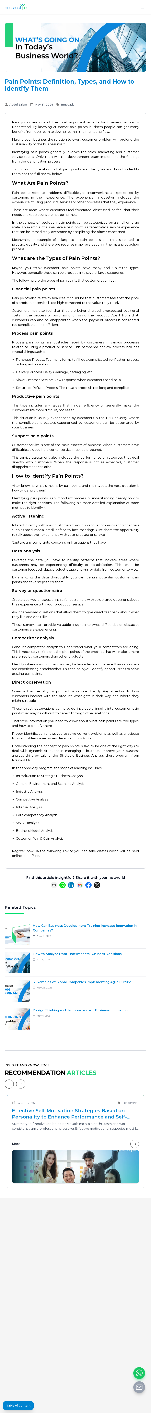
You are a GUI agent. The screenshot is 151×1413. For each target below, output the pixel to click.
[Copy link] (54, 885)
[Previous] (9, 1084)
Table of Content (18, 1405)
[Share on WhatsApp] (62, 885)
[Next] (20, 1084)
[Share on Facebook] (88, 885)
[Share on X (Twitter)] (97, 885)
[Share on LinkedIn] (71, 885)
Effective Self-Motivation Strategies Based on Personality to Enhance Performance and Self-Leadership (69, 1114)
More (75, 1144)
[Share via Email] (80, 885)
